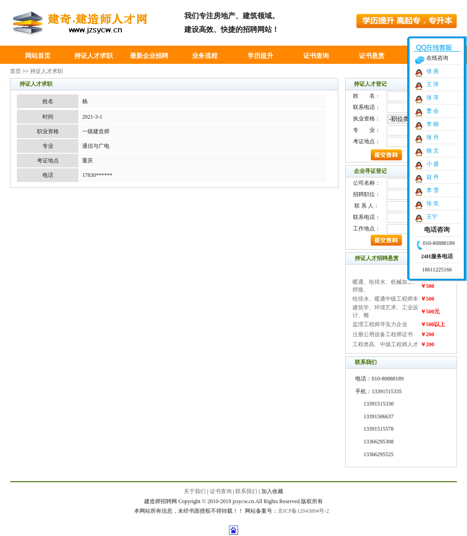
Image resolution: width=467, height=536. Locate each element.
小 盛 (432, 164)
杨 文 (432, 150)
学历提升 (260, 55)
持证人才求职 (93, 55)
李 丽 (432, 124)
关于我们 (195, 491)
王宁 (431, 216)
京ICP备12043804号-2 (303, 511)
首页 (15, 71)
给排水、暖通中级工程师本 (385, 299)
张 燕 (432, 71)
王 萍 (432, 84)
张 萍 (432, 97)
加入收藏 (272, 491)
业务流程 (205, 55)
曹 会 (432, 111)
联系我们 (246, 491)
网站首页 (38, 55)
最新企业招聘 (149, 55)
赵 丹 (432, 177)
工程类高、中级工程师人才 (385, 344)
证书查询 (316, 55)
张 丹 (432, 137)
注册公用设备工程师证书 (383, 334)
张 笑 (432, 203)
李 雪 (432, 190)
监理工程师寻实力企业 (380, 324)
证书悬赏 (371, 55)
